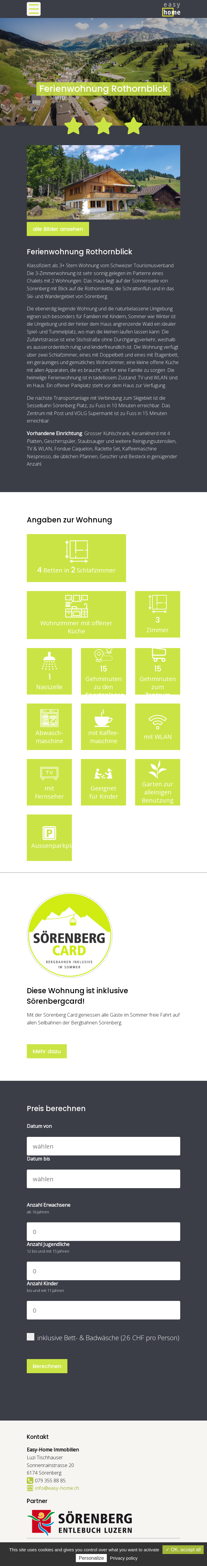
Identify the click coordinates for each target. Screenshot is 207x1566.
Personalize (91, 1558)
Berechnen (47, 1366)
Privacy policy (124, 1558)
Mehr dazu (47, 1051)
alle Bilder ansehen (58, 229)
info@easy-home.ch (57, 1488)
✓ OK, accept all (183, 1549)
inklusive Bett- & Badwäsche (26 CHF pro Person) (103, 1337)
